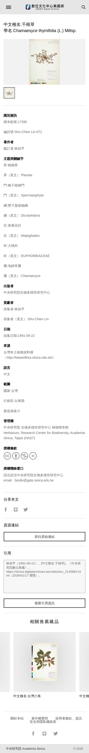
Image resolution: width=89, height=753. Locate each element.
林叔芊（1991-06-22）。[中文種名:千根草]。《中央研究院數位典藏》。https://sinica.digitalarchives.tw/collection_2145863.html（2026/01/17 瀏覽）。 (44, 576)
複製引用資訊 (45, 603)
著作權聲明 (39, 718)
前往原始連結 (45, 537)
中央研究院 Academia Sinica (25, 748)
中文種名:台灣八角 (27, 696)
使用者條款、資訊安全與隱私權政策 (56, 720)
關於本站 (17, 718)
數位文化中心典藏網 (45, 7)
